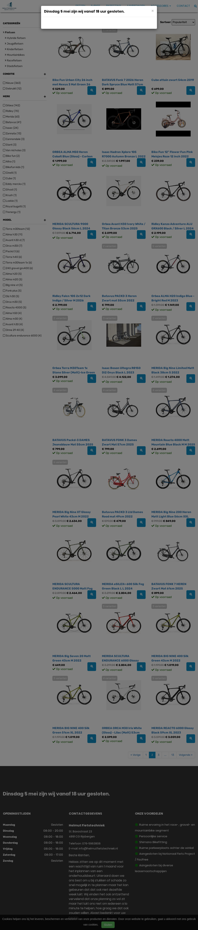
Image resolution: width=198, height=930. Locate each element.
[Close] (152, 11)
